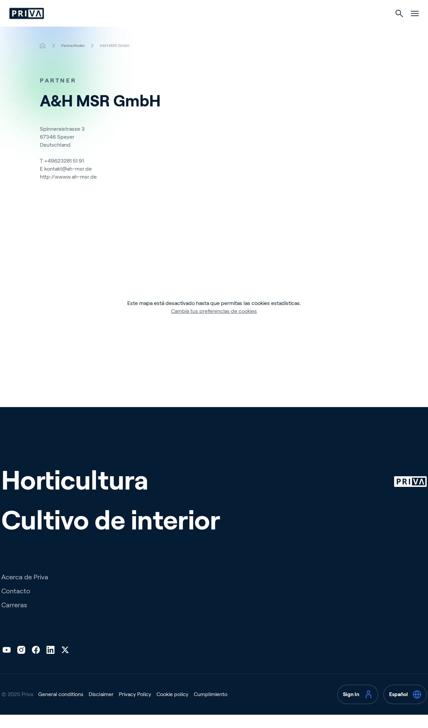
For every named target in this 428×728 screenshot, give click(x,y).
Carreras (14, 618)
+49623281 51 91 (64, 174)
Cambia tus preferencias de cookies (214, 324)
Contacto (15, 604)
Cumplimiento (210, 707)
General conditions (60, 707)
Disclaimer (101, 707)
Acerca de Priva (24, 590)
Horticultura (183, 27)
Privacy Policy (135, 707)
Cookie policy (172, 707)
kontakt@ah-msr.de (68, 182)
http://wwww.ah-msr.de (68, 190)
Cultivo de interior (245, 27)
